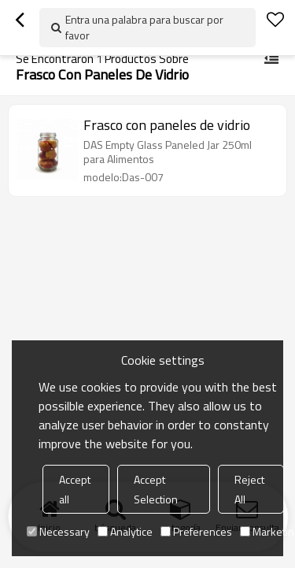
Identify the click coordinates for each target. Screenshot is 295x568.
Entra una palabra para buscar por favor (144, 27)
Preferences (196, 531)
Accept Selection (156, 489)
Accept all (74, 489)
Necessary (58, 531)
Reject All (249, 489)
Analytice (125, 531)
